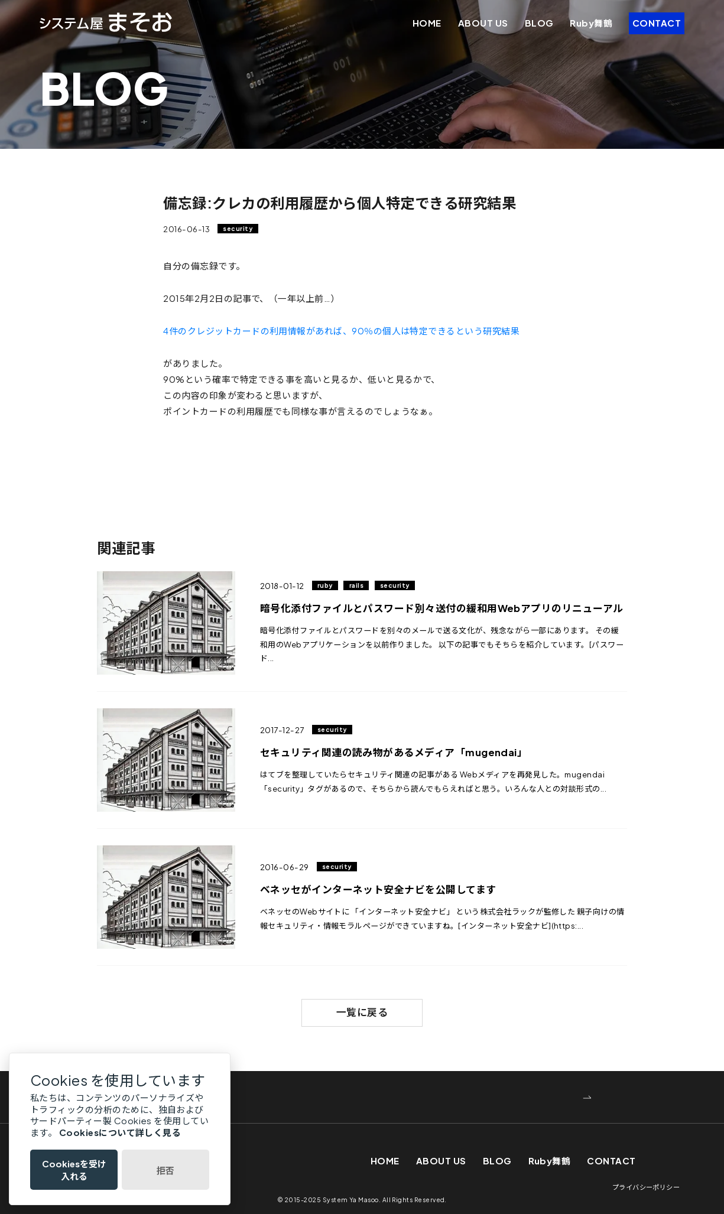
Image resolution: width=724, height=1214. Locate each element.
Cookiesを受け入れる (74, 1170)
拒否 (165, 1170)
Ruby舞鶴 (591, 23)
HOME (427, 23)
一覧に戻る (362, 1012)
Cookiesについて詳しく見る (120, 1132)
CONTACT (656, 23)
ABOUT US (483, 23)
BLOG (539, 23)
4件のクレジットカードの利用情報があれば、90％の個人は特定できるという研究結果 (341, 331)
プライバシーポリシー (646, 1187)
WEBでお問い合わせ (175, 1097)
